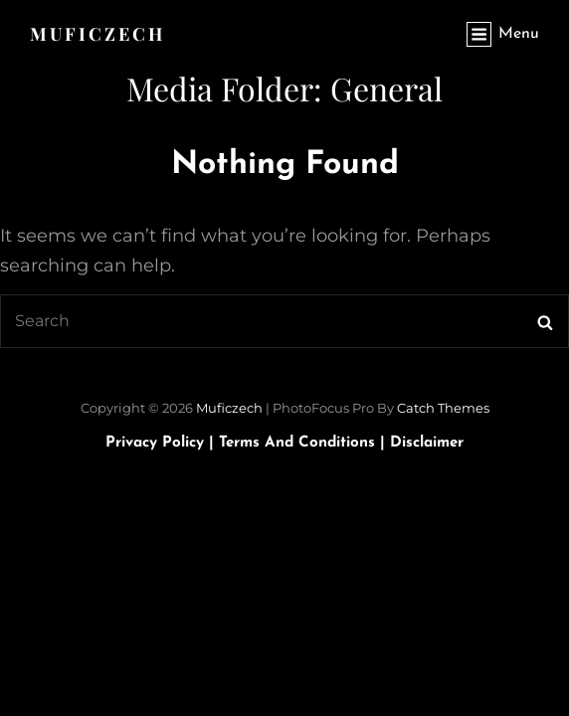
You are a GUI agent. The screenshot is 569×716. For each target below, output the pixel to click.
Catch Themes (443, 408)
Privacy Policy (162, 443)
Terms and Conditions (304, 443)
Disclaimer (427, 443)
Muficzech (97, 34)
